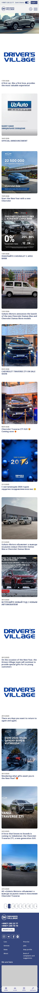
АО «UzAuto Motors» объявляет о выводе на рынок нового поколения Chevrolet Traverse (19, 893)
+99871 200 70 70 (10, 926)
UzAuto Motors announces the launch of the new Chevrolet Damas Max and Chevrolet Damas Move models (19, 316)
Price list (26, 942)
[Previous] (6, 906)
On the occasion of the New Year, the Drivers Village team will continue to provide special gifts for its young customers (19, 663)
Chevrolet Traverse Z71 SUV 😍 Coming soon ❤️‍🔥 (16, 430)
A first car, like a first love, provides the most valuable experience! (18, 84)
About (6, 953)
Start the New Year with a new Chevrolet (16, 199)
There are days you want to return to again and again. (19, 719)
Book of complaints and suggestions (29, 955)
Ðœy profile (27, 950)
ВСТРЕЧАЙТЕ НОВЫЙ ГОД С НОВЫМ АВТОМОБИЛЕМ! (19, 603)
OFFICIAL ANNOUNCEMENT (14, 141)
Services (6, 946)
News (5, 950)
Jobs (24, 946)
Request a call (8, 930)
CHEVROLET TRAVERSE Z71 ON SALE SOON (18, 372)
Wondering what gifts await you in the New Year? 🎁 (18, 777)
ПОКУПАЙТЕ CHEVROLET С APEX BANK (17, 257)
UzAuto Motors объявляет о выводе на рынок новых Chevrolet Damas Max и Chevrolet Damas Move (19, 546)
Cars (5, 942)
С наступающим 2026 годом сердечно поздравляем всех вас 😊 (19, 488)
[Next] (36, 906)
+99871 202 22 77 (8, 2)
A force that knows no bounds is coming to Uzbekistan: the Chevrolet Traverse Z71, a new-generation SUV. (19, 836)
